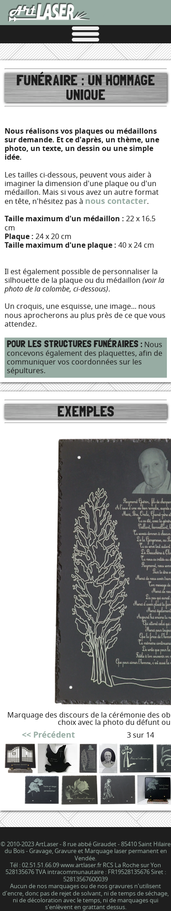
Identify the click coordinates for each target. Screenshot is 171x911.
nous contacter (116, 201)
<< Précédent (48, 734)
